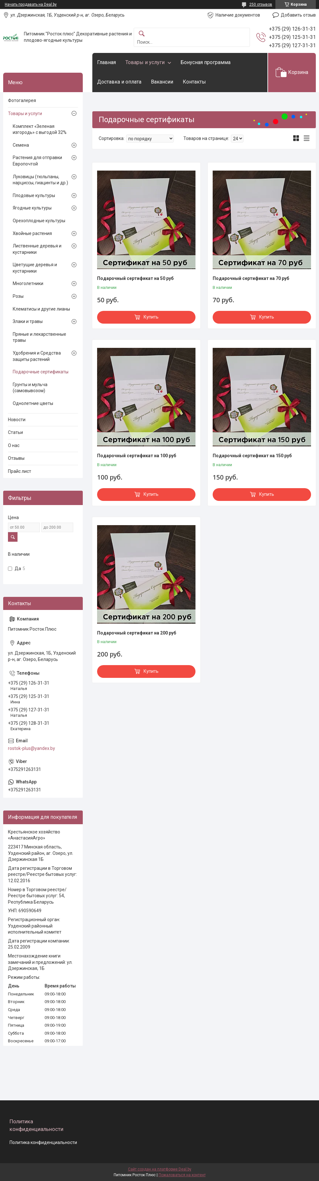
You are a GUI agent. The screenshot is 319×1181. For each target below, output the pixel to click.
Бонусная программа (205, 62)
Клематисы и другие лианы (41, 309)
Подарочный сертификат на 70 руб (251, 278)
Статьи (15, 432)
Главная (106, 62)
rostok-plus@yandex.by (31, 748)
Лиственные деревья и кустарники (37, 249)
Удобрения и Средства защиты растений (37, 356)
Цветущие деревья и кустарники (35, 268)
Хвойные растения (32, 233)
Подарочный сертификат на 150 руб (252, 455)
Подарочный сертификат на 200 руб (136, 632)
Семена (21, 145)
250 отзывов (260, 4)
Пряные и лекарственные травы (39, 337)
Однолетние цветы (33, 403)
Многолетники (28, 283)
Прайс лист (19, 471)
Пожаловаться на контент (182, 1175)
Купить (151, 316)
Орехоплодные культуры (39, 220)
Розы (18, 296)
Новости (16, 419)
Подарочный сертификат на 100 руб (136, 455)
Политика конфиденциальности (43, 1142)
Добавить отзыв (298, 15)
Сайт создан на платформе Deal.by (159, 1169)
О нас (13, 445)
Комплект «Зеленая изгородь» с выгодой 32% (40, 129)
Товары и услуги (145, 62)
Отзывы (16, 458)
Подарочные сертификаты (40, 371)
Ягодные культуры (32, 207)
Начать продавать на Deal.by (31, 4)
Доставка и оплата (119, 82)
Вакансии (162, 82)
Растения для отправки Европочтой (37, 160)
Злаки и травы (28, 321)
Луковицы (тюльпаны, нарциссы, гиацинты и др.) (40, 180)
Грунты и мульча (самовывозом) (30, 387)
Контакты (194, 82)
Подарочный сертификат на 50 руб (135, 278)
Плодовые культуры (34, 195)
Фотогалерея (22, 100)
